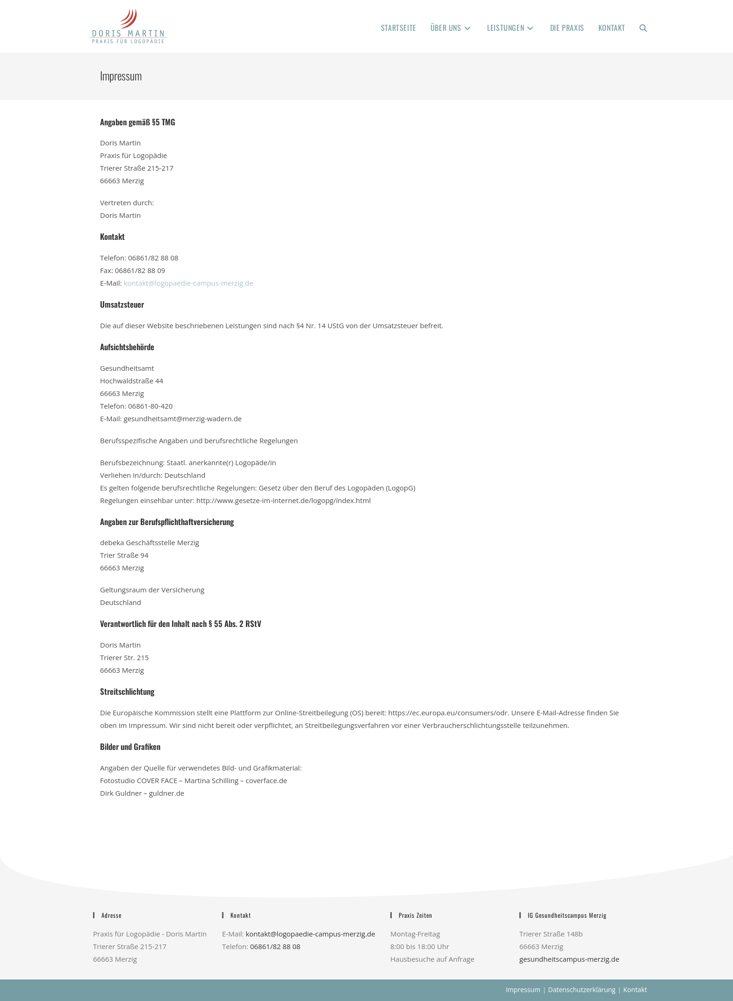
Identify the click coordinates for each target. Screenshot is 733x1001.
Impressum (523, 989)
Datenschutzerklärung (581, 989)
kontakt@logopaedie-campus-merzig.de (188, 283)
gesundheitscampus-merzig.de (569, 959)
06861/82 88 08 (275, 946)
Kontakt (635, 989)
